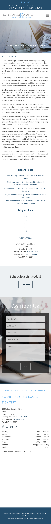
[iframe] (25, 479)
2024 (25, 224)
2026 (25, 216)
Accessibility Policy (42, 513)
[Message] (25, 352)
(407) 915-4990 (34, 8)
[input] (25, 319)
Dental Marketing (25, 515)
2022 (25, 231)
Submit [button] (25, 366)
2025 (25, 220)
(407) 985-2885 (16, 8)
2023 (25, 227)
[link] (21, 2)
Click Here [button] (25, 284)
